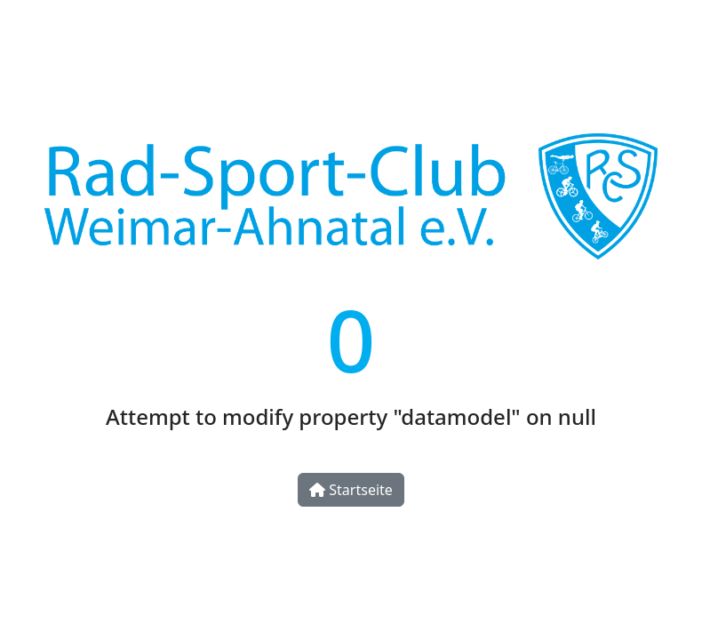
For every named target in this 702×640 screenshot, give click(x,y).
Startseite (351, 490)
